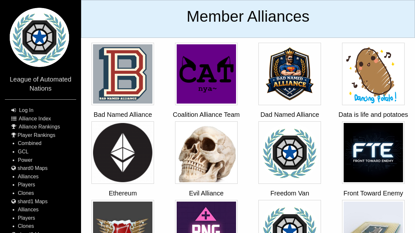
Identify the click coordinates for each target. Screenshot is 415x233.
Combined (30, 143)
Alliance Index (35, 118)
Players (26, 184)
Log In (26, 110)
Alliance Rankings (39, 126)
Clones (26, 193)
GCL (23, 151)
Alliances (28, 176)
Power (25, 160)
